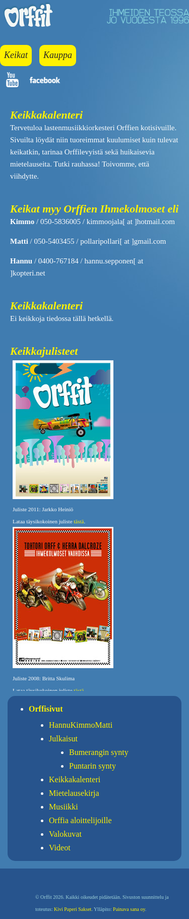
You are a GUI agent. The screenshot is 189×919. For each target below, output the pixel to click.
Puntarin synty (92, 766)
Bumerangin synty (99, 752)
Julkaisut (63, 738)
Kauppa (57, 55)
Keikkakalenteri (74, 779)
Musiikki (63, 806)
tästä (79, 521)
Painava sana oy (129, 909)
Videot (60, 847)
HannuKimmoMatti (80, 725)
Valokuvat (65, 834)
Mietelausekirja (74, 793)
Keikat (16, 55)
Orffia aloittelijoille (80, 820)
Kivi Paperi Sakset (72, 909)
